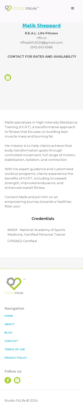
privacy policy (16, 357)
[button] (72, 8)
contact (11, 341)
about (9, 324)
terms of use (15, 349)
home (9, 315)
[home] (22, 8)
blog (8, 332)
